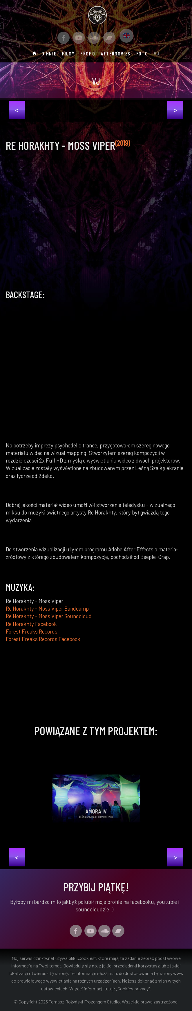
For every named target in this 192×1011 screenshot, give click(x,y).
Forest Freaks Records (31, 631)
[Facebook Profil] (63, 38)
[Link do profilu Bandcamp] (109, 38)
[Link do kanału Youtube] (79, 38)
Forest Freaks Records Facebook (43, 639)
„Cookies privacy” (133, 988)
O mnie (49, 53)
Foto (142, 53)
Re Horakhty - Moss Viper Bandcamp (47, 608)
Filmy (68, 53)
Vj (156, 53)
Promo (87, 53)
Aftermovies (116, 53)
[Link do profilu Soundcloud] (94, 38)
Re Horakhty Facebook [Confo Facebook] (31, 623)
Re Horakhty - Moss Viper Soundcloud (49, 616)
